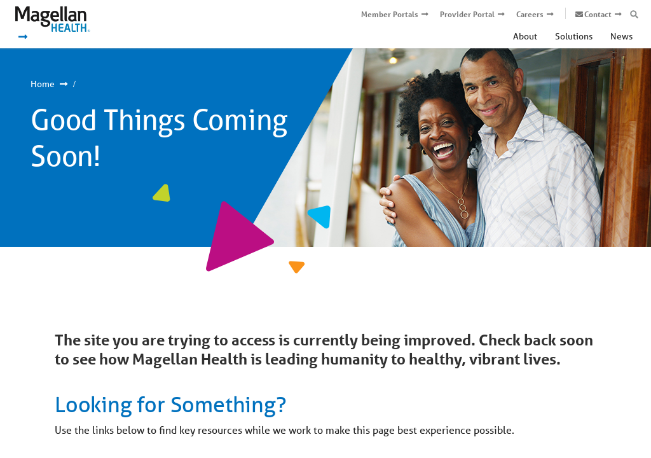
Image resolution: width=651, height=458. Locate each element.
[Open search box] (634, 14)
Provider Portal (467, 14)
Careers (530, 14)
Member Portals (389, 14)
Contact (598, 14)
